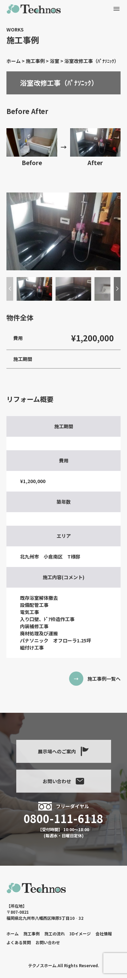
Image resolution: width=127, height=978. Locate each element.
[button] (117, 289)
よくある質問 (18, 942)
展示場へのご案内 (63, 751)
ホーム (12, 933)
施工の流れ (54, 933)
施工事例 (31, 933)
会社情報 (104, 933)
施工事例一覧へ (104, 678)
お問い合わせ (64, 781)
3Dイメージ (80, 933)
